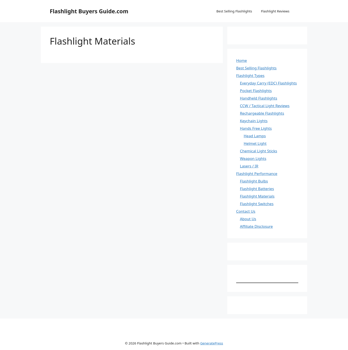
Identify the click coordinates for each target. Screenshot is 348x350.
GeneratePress (211, 343)
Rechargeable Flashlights (262, 113)
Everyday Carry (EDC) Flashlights (268, 83)
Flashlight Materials (257, 196)
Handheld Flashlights (258, 98)
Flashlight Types (250, 75)
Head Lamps (255, 135)
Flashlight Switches (256, 203)
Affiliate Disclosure (256, 226)
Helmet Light (255, 143)
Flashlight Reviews (275, 11)
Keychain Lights (254, 120)
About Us (248, 218)
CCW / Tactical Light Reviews (264, 105)
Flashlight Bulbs (254, 181)
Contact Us (245, 211)
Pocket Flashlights (256, 90)
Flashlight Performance (256, 173)
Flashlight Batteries (257, 188)
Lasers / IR (249, 166)
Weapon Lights (253, 158)
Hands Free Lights (256, 128)
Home (241, 60)
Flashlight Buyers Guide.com (89, 11)
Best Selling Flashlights (234, 11)
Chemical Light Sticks (258, 150)
